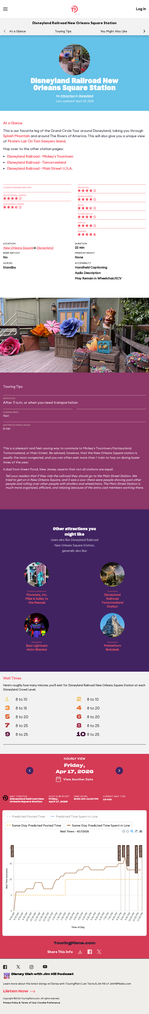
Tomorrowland (14, 453)
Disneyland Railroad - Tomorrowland (36, 162)
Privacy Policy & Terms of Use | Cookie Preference (31, 1002)
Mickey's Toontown (97, 448)
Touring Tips (63, 31)
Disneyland (86, 96)
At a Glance (17, 31)
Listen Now (20, 991)
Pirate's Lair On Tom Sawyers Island (36, 141)
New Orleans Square (18, 248)
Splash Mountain (16, 136)
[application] (74, 879)
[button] (144, 31)
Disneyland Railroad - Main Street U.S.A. (40, 168)
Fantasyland (122, 448)
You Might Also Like (113, 31)
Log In (141, 9)
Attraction (67, 96)
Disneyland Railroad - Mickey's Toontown (40, 156)
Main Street (39, 453)
